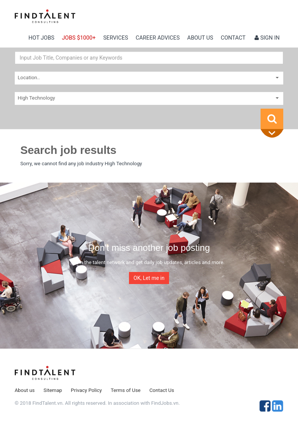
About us (200, 37)
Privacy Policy (86, 390)
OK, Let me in (149, 278)
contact (233, 37)
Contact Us (161, 390)
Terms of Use (126, 390)
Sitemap (52, 390)
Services (115, 37)
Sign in (267, 37)
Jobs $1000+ (79, 37)
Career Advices (158, 37)
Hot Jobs (41, 37)
